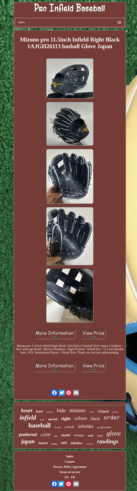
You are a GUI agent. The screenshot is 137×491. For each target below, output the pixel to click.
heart (26, 410)
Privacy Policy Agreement (69, 466)
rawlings (107, 441)
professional (104, 427)
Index (69, 456)
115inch (103, 411)
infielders (77, 443)
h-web (57, 427)
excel (91, 412)
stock (42, 419)
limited (43, 443)
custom (49, 411)
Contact (70, 461)
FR (73, 477)
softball (69, 427)
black (95, 418)
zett (64, 443)
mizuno (77, 410)
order (112, 418)
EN (67, 477)
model (65, 435)
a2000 (45, 435)
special (52, 419)
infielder (86, 426)
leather (54, 444)
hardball (89, 444)
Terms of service (69, 472)
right (66, 418)
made (90, 435)
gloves (116, 411)
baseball (39, 425)
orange (79, 435)
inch (56, 436)
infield (28, 417)
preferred (28, 434)
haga (100, 435)
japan (28, 441)
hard (39, 411)
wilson (80, 418)
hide (61, 410)
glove (114, 433)
